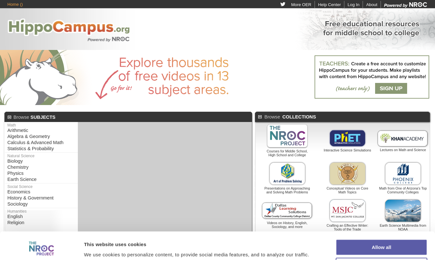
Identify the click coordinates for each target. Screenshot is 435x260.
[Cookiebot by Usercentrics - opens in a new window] (41, 235)
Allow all (381, 210)
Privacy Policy (271, 250)
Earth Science (22, 179)
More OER (301, 4)
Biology (15, 161)
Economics (18, 191)
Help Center (329, 4)
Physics (15, 173)
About (371, 4)
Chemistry (18, 167)
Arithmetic (17, 130)
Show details (99, 235)
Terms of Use (237, 250)
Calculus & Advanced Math (35, 142)
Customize (382, 229)
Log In (353, 4)
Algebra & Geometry (28, 136)
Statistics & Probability (30, 148)
